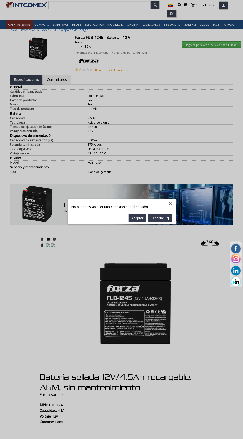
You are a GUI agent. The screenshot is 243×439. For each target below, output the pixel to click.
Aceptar (137, 171)
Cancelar (160, 171)
